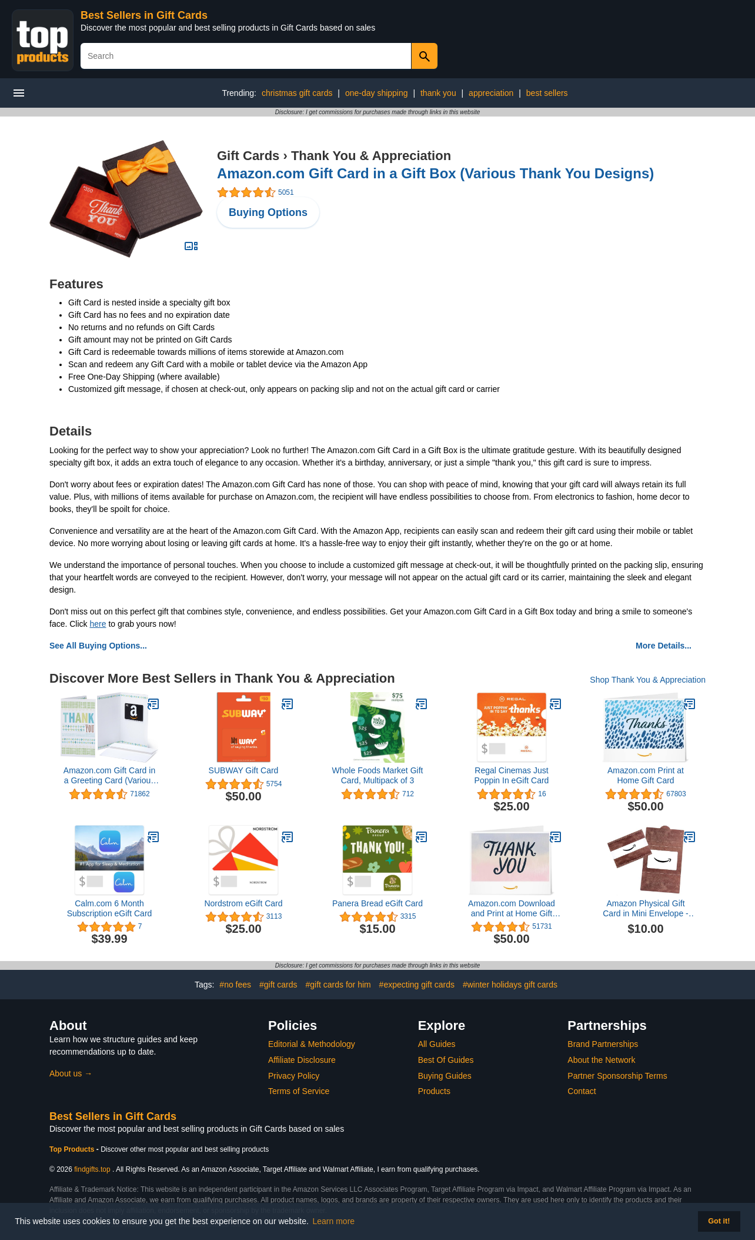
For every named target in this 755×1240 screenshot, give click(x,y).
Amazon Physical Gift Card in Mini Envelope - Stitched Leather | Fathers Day (646, 909)
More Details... (663, 645)
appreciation (491, 93)
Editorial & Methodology (311, 1044)
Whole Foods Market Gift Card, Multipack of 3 (377, 775)
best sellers (547, 93)
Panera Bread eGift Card (377, 903)
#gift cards (278, 984)
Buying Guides (445, 1076)
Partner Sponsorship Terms (617, 1076)
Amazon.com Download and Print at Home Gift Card (511, 909)
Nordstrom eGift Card (243, 903)
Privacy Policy (293, 1076)
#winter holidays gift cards (510, 984)
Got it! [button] (719, 1221)
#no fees (235, 984)
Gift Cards (248, 155)
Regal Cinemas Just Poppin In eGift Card (512, 775)
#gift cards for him (337, 984)
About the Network (601, 1060)
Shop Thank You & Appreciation (648, 679)
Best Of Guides (446, 1060)
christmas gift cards (297, 93)
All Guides (437, 1044)
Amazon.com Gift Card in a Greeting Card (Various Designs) (109, 776)
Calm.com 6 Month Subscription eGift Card (109, 908)
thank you (438, 93)
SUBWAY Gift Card (244, 770)
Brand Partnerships (602, 1044)
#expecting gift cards (417, 984)
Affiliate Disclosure (302, 1060)
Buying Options (268, 212)
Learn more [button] (334, 1221)
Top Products (72, 1149)
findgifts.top (92, 1169)
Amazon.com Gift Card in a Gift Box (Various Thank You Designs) (435, 173)
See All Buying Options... (98, 645)
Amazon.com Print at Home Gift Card (645, 775)
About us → (70, 1073)
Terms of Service (298, 1091)
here (97, 624)
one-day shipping (376, 93)
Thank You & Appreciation (371, 155)
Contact (581, 1091)
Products (434, 1091)
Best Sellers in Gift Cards (144, 15)
